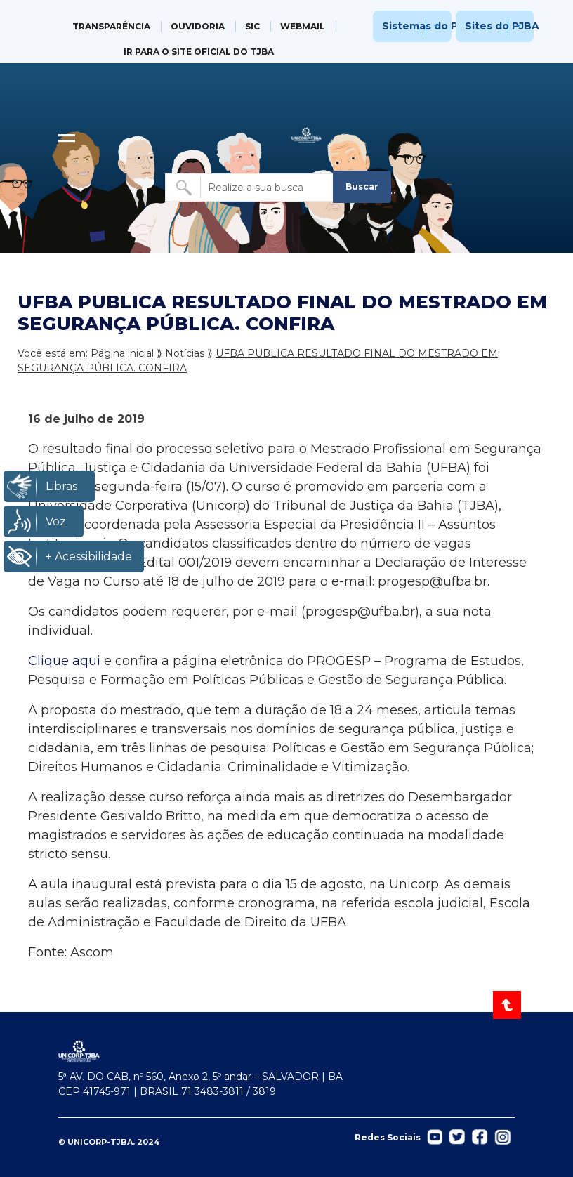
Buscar (361, 186)
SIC (252, 26)
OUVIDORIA (198, 26)
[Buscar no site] (250, 187)
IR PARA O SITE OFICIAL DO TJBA (199, 51)
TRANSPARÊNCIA (111, 26)
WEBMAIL (302, 26)
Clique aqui (64, 661)
